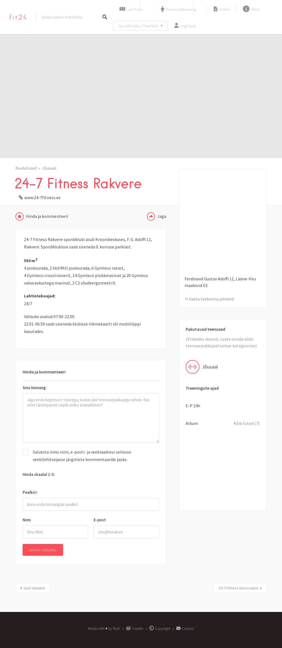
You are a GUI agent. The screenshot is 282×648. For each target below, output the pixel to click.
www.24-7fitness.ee (42, 197)
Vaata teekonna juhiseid (211, 299)
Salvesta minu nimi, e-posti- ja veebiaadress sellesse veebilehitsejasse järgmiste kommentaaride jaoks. (82, 455)
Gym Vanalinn (34, 587)
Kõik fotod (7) (247, 423)
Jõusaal (49, 168)
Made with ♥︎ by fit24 (104, 628)
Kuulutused (26, 168)
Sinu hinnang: (35, 387)
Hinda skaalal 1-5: (39, 474)
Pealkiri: (30, 492)
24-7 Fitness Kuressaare (238, 587)
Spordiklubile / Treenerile (138, 25)
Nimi (27, 519)
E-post (100, 519)
